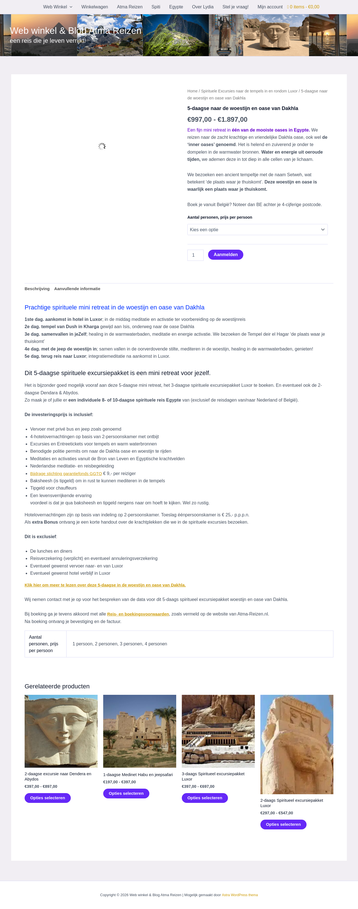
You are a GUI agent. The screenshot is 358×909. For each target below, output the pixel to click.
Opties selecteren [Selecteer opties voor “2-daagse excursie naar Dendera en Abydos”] (48, 800)
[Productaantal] (195, 255)
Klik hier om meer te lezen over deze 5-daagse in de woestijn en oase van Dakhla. (111, 585)
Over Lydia (203, 6)
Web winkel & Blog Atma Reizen (76, 30)
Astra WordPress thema (239, 895)
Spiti (156, 6)
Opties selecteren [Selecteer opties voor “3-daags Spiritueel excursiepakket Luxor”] (206, 800)
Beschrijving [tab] (38, 289)
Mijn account (270, 6)
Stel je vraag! (236, 6)
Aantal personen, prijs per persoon (219, 217)
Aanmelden (226, 254)
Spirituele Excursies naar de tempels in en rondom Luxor (253, 91)
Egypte (176, 6)
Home (192, 91)
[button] (69, 7)
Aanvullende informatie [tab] (80, 289)
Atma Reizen (130, 6)
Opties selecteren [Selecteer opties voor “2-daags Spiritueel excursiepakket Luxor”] (284, 826)
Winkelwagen (94, 6)
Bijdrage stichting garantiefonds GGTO (68, 474)
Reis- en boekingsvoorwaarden (140, 614)
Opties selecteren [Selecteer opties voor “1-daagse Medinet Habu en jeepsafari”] (127, 800)
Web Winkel (57, 7)
